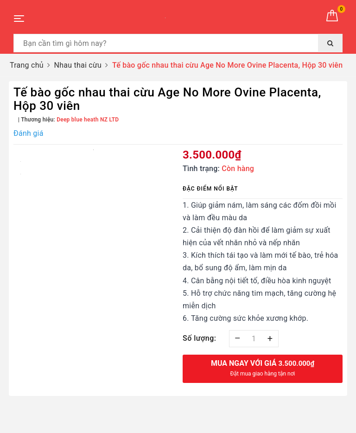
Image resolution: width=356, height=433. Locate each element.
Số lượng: (199, 338)
